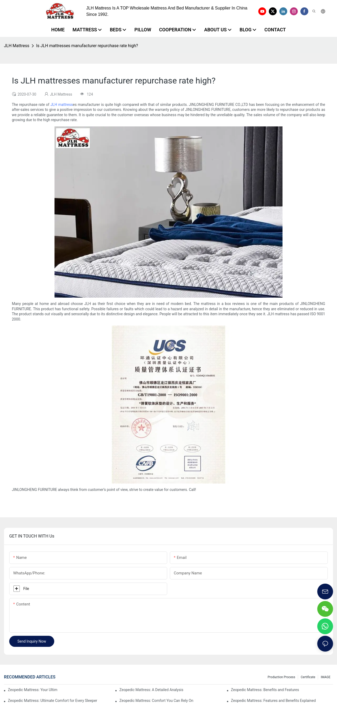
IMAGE (325, 677)
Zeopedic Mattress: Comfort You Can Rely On (156, 700)
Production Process (281, 677)
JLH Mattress (16, 45)
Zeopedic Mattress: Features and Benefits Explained (273, 700)
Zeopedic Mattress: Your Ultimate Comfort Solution (32, 690)
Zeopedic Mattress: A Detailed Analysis (151, 690)
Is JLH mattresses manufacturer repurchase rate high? (87, 45)
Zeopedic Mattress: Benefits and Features (265, 690)
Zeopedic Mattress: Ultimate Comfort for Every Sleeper (52, 700)
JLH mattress (62, 104)
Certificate (308, 677)
